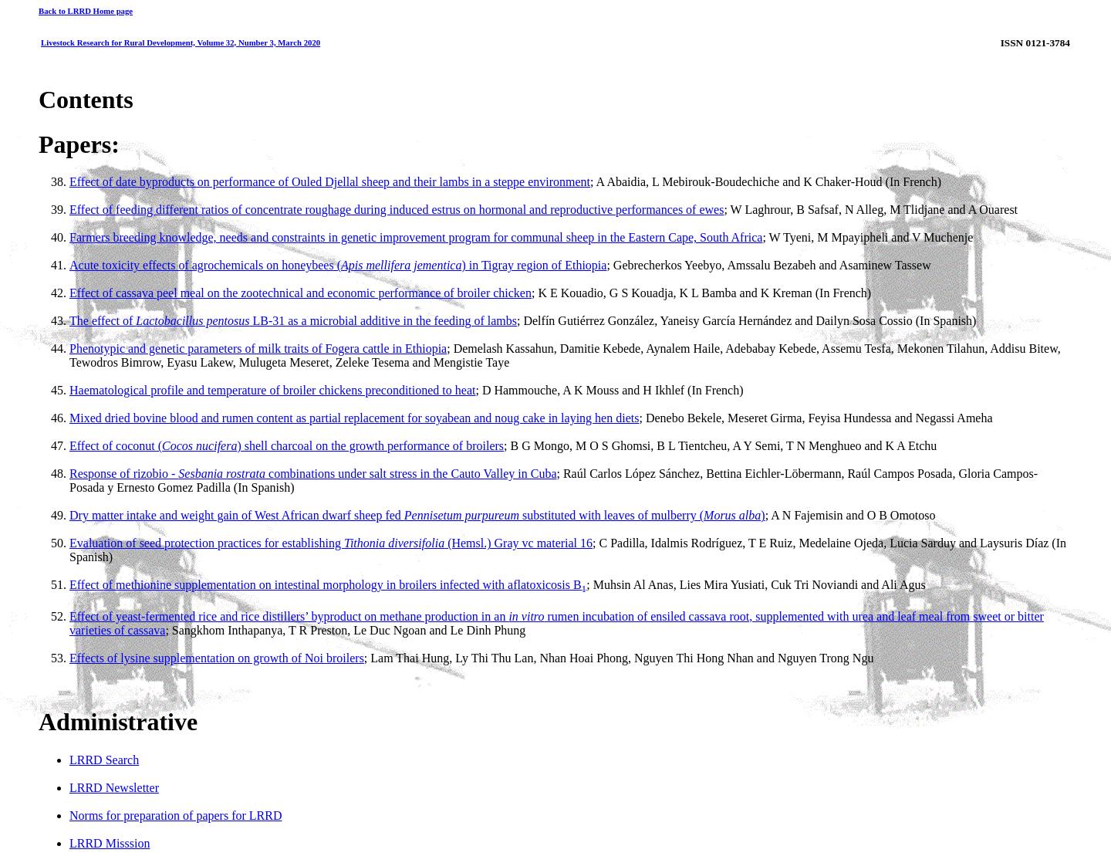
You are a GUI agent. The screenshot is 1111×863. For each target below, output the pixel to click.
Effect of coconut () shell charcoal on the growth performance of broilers (286, 445)
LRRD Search (104, 760)
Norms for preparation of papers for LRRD (175, 815)
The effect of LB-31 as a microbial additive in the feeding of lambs (293, 320)
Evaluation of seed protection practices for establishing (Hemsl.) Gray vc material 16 (331, 543)
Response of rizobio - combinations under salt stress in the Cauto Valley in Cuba (313, 473)
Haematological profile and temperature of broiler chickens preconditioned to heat (272, 390)
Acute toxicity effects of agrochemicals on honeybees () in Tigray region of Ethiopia (337, 265)
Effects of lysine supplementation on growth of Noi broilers (216, 658)
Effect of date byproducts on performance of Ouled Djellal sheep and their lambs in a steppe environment (329, 181)
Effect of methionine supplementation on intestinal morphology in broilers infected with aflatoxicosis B (327, 584)
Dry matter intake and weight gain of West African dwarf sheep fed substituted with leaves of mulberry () (417, 515)
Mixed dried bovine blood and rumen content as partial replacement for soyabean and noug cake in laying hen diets (354, 418)
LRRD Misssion (109, 843)
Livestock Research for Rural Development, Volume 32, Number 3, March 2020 (180, 42)
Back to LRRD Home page (86, 10)
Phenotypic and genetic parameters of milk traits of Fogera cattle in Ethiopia (258, 348)
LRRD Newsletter (114, 787)
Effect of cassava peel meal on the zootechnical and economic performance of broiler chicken (300, 293)
